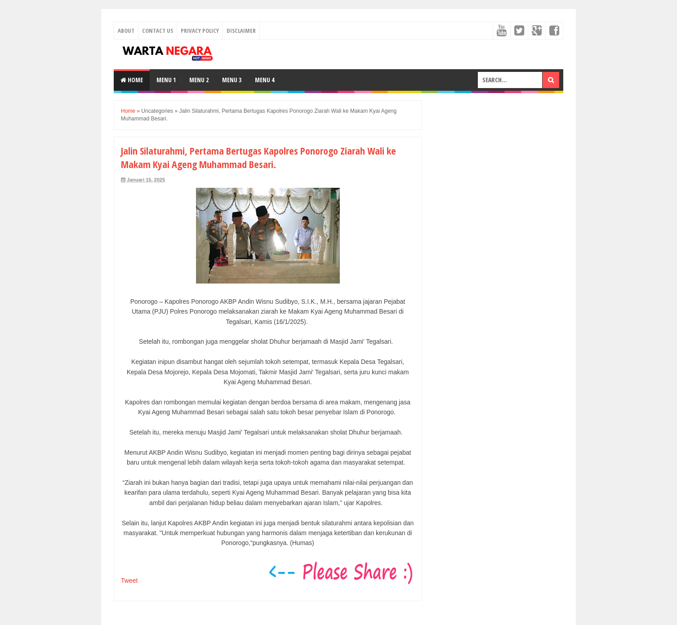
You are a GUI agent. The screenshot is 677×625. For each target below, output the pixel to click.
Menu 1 (166, 79)
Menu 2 (199, 79)
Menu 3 (231, 79)
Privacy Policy (200, 31)
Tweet (129, 580)
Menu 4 (264, 79)
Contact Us (157, 31)
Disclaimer (241, 31)
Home (131, 79)
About (126, 31)
